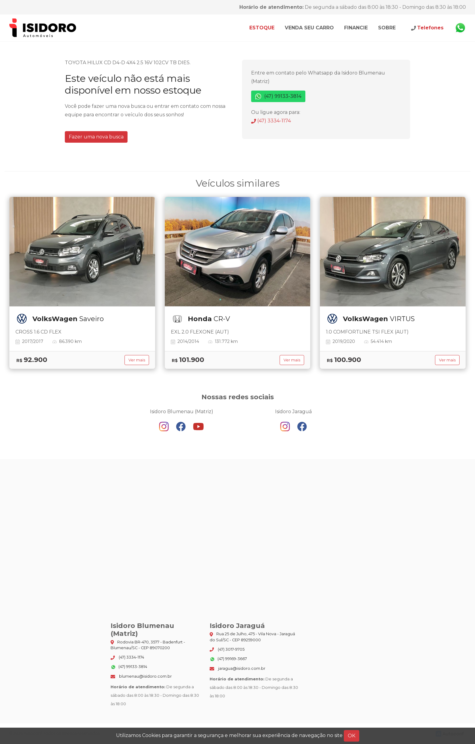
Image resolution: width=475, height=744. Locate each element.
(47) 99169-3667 (228, 659)
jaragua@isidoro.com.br (237, 668)
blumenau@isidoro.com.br (141, 676)
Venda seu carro (309, 28)
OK (351, 736)
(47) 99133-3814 (278, 96)
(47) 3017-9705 (227, 649)
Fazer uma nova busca (96, 137)
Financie (356, 28)
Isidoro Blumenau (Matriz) (43, 28)
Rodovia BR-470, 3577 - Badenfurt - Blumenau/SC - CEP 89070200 (148, 645)
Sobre (387, 28)
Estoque (261, 28)
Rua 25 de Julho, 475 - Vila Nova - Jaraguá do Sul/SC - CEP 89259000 (252, 637)
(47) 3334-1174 (271, 121)
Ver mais (136, 360)
